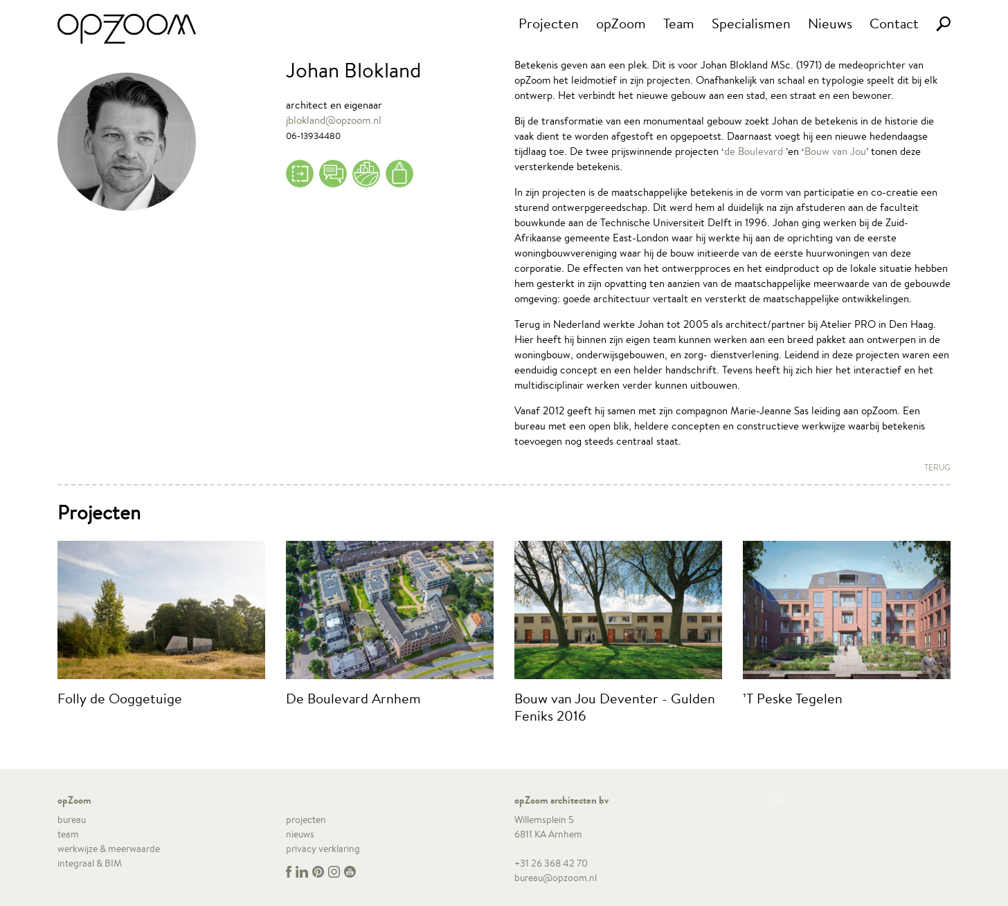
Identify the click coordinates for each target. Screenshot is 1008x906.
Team (678, 23)
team (68, 834)
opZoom (621, 23)
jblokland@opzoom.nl (333, 120)
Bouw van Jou (835, 151)
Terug (937, 467)
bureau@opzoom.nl (555, 877)
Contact (894, 23)
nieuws (300, 834)
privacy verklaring (323, 848)
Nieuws (830, 23)
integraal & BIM (89, 863)
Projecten (549, 23)
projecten (306, 819)
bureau (71, 819)
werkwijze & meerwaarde (108, 848)
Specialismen (751, 23)
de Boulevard (753, 151)
